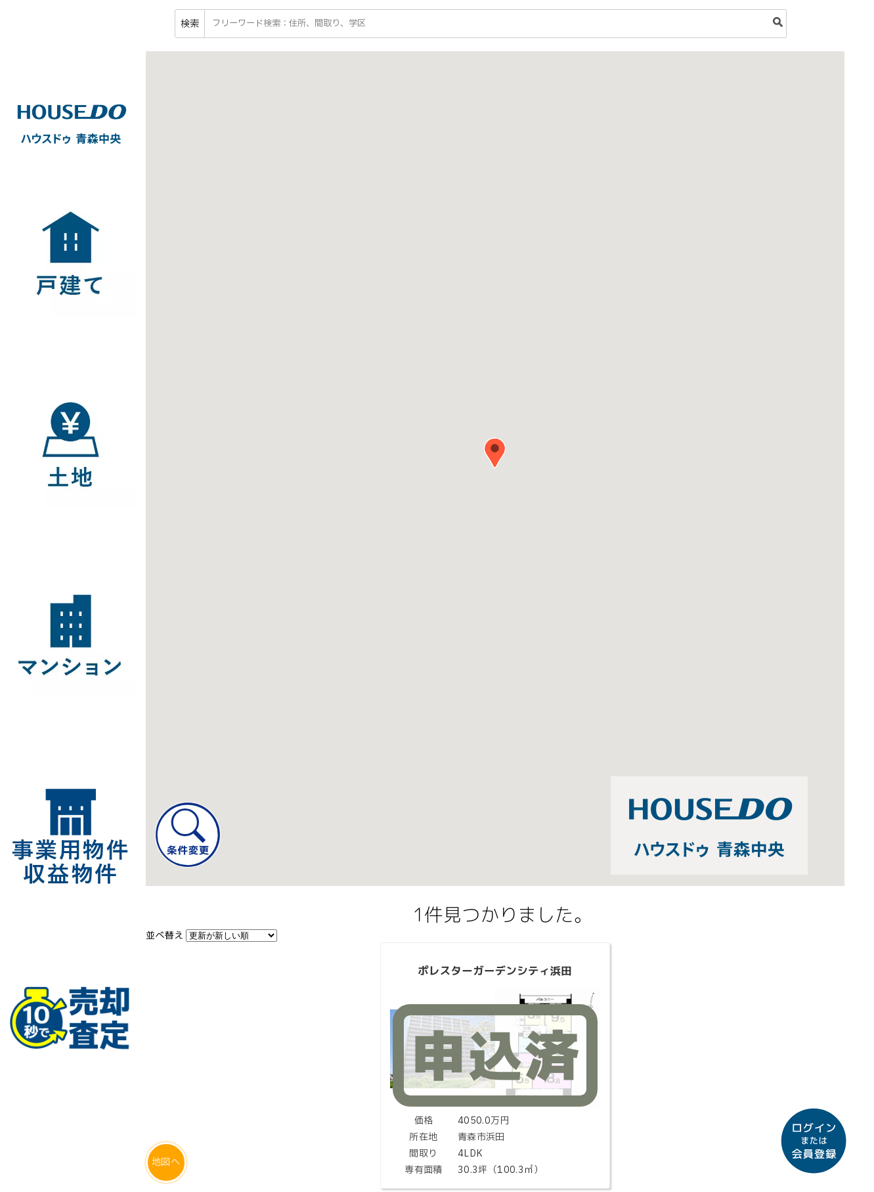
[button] (494, 452)
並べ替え (165, 935)
